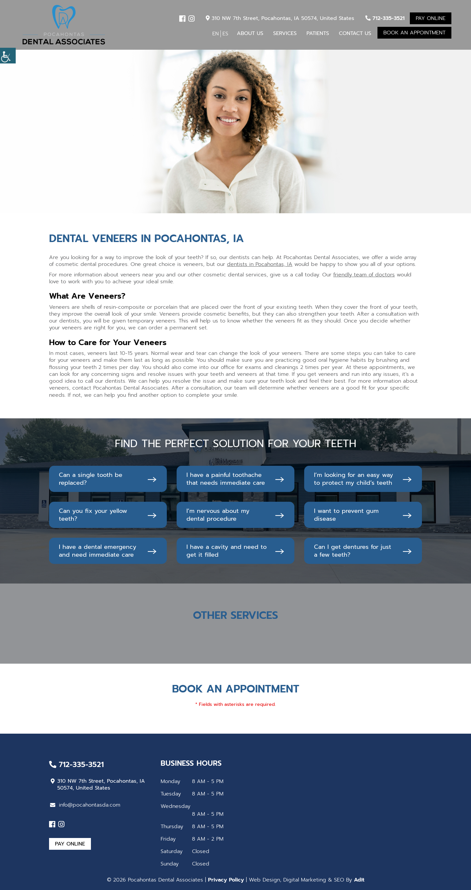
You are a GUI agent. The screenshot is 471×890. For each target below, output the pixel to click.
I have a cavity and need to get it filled (226, 550)
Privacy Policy (226, 880)
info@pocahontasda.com (85, 805)
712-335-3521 (385, 18)
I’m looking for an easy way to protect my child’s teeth (353, 478)
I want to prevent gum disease (346, 514)
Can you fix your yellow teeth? (93, 514)
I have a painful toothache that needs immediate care (225, 478)
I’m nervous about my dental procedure (218, 514)
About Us (250, 33)
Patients (317, 33)
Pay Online (430, 18)
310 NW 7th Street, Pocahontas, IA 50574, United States (280, 18)
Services (285, 33)
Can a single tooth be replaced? (90, 478)
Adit (359, 880)
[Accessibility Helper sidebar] (8, 55)
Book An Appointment (414, 33)
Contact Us (355, 33)
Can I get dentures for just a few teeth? (352, 550)
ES (225, 34)
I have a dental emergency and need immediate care (97, 550)
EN (215, 34)
